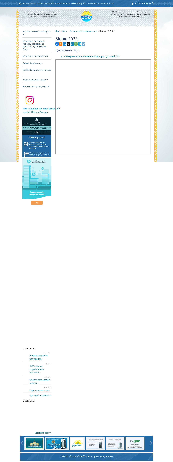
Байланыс (103, 3)
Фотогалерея (90, 3)
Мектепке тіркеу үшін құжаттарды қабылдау (36, 154)
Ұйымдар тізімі (37, 137)
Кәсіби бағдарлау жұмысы (37, 70)
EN (143, 3)
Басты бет (61, 31)
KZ (136, 3)
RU (140, 3)
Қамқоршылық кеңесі (35, 79)
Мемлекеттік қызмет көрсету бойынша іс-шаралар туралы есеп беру (34, 45)
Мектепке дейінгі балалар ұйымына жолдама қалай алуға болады (36, 145)
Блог (111, 3)
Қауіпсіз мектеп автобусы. (37, 32)
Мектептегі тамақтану (36, 86)
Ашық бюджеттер (46, 3)
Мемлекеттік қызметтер (69, 3)
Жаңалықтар (29, 3)
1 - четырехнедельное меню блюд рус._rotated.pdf (90, 56)
